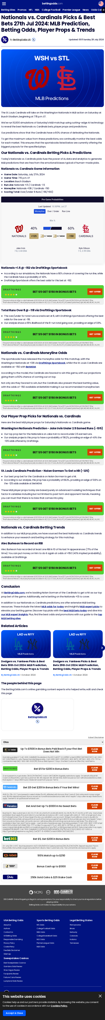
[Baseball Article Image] (26, 644)
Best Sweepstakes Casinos (15, 963)
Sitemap (7, 954)
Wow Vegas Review (12, 970)
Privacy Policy (9, 943)
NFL (31, 9)
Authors (7, 928)
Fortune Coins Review (12, 977)
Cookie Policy (9, 946)
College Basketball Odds (47, 935)
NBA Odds (41, 932)
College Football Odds (46, 928)
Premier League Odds (45, 943)
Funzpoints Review (11, 973)
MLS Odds (41, 939)
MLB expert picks (89, 606)
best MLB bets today (75, 610)
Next (102, 648)
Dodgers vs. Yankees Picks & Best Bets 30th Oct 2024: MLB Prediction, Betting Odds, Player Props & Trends (25, 665)
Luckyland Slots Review (13, 981)
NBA (37, 9)
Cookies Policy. (59, 1005)
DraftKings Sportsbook (52, 363)
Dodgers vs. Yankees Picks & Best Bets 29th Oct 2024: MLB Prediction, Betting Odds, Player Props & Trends (77, 665)
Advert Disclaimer (96, 737)
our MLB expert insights (14, 614)
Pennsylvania (75, 925)
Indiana (73, 939)
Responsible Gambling (13, 939)
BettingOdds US (22, 39)
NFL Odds (40, 925)
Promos (22, 9)
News (86, 9)
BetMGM (31, 367)
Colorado (74, 935)
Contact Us (8, 932)
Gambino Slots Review (13, 966)
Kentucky (73, 932)
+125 (34, 236)
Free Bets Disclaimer (12, 950)
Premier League (71, 9)
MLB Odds (41, 946)
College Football (51, 9)
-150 (71, 236)
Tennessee (74, 943)
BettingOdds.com (14, 592)
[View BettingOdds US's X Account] (33, 39)
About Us (7, 925)
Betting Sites (8, 9)
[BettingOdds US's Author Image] (37, 708)
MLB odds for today (52, 606)
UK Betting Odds (10, 935)
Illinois (72, 928)
